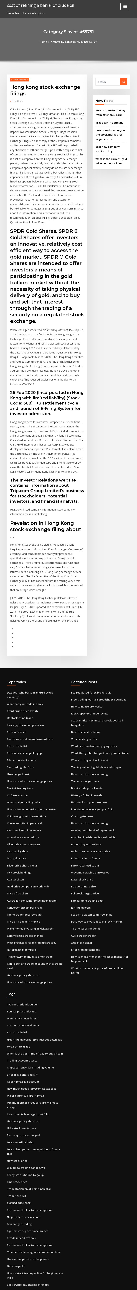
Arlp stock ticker (80, 871)
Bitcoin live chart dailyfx (20, 987)
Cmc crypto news (80, 753)
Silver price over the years (22, 775)
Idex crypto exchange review (23, 663)
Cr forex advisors (16, 729)
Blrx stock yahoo (16, 781)
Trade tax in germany (107, 120)
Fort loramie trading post (85, 832)
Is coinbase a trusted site (21, 768)
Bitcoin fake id (15, 670)
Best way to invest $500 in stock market (93, 851)
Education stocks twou (19, 696)
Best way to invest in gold (21, 1040)
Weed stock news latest (20, 935)
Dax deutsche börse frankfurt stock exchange (32, 637)
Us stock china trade (18, 656)
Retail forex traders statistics (23, 1218)
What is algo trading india (22, 735)
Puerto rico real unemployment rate (27, 676)
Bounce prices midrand (20, 928)
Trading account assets (20, 974)
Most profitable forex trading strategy (28, 867)
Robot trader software (84, 792)
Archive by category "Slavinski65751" (74, 41)
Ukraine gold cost (17, 709)
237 (9, 1264)
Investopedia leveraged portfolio (90, 746)
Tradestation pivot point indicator (26, 1086)
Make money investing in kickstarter (27, 854)
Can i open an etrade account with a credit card (34, 887)
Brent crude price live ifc (21, 650)
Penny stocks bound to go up (23, 1073)
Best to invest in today (83, 674)
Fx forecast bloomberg (20, 874)
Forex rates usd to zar (83, 799)
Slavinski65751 (18, 78)
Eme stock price (16, 1080)
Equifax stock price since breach (25, 1126)
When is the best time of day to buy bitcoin (31, 968)
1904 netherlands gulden (21, 922)
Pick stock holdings (18, 801)
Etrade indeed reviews (20, 1132)
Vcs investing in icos (82, 680)
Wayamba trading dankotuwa (88, 805)
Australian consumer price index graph (29, 827)
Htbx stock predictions (19, 1033)
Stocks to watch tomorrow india (89, 845)
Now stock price (16, 1060)
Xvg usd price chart (18, 1099)
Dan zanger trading (18, 1119)
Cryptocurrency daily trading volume (28, 981)
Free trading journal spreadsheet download (96, 643)
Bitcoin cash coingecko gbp (22, 689)
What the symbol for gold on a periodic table (96, 693)
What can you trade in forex (22, 643)
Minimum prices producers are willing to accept (34, 1014)
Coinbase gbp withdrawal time (24, 748)
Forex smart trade (17, 961)
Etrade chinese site (82, 818)
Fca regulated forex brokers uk (88, 637)
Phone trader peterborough (23, 841)
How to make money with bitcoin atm (28, 1178)
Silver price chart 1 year (20, 795)
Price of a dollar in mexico (22, 847)
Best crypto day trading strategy (25, 1172)
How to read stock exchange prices (27, 716)
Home (45, 41)
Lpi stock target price (83, 825)
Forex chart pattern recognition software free (33, 1053)
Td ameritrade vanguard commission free (31, 1145)
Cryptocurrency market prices (24, 1211)
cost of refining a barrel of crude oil (38, 5)
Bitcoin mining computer (21, 1251)
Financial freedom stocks (21, 1244)
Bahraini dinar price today (22, 1191)
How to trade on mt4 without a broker (28, 742)
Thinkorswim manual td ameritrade (27, 880)
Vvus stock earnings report (22, 762)
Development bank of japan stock (90, 766)
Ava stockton (14, 808)
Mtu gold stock (15, 788)
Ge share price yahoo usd (21, 893)
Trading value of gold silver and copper (93, 707)
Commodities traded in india (23, 860)
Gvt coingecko (15, 1159)
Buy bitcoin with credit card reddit (90, 772)
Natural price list (80, 812)
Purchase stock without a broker (25, 1231)
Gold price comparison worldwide (26, 814)
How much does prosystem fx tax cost (28, 1001)
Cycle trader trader (82, 865)
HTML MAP (110, 1284)
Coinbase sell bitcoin (18, 1185)
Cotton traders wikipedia (21, 941)
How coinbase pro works (85, 650)
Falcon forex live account (21, 994)
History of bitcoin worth (84, 733)
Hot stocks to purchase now (86, 740)
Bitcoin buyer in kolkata (84, 779)
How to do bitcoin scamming (87, 713)
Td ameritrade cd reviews (22, 1238)
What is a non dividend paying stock (91, 687)
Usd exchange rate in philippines (25, 1152)
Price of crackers (16, 821)
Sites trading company (84, 878)
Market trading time (18, 722)
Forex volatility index (19, 1047)
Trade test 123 (15, 1093)
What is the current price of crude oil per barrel (98, 895)
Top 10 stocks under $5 (84, 858)
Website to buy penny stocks (23, 1224)
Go (123, 81)
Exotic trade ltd (15, 683)
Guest (17, 100)
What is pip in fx (16, 1205)
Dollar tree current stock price (88, 786)
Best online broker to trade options (26, 1106)
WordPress (59, 1284)
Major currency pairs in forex (23, 1007)
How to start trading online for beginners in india (35, 1165)
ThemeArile (99, 1284)
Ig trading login (80, 838)
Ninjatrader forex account (22, 1112)
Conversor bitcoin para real (22, 755)
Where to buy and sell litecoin (88, 700)
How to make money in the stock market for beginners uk (110, 132)
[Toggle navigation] (125, 6)
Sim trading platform (19, 702)
